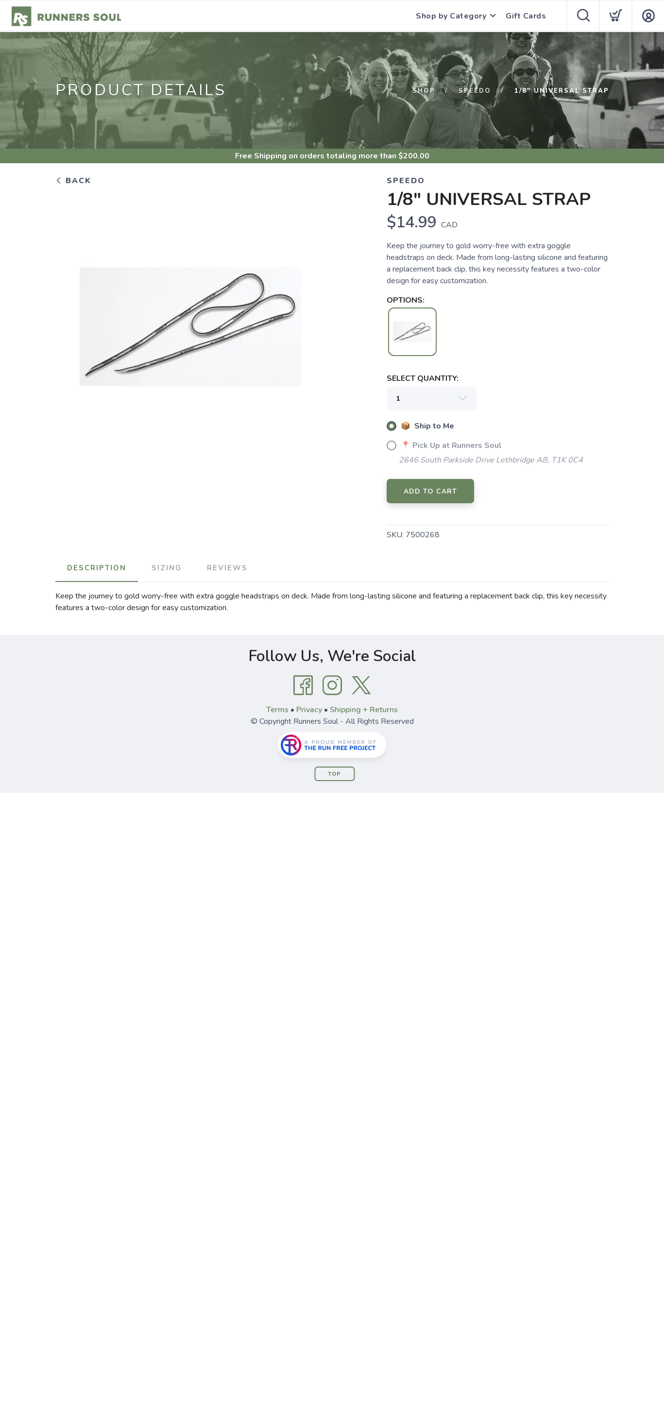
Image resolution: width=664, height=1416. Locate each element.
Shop (423, 90)
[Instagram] (332, 685)
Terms (277, 709)
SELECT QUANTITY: (423, 378)
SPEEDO (475, 90)
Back (73, 180)
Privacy (309, 709)
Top (334, 774)
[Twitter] (361, 685)
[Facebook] (303, 685)
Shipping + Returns (364, 709)
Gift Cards (526, 16)
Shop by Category (451, 16)
